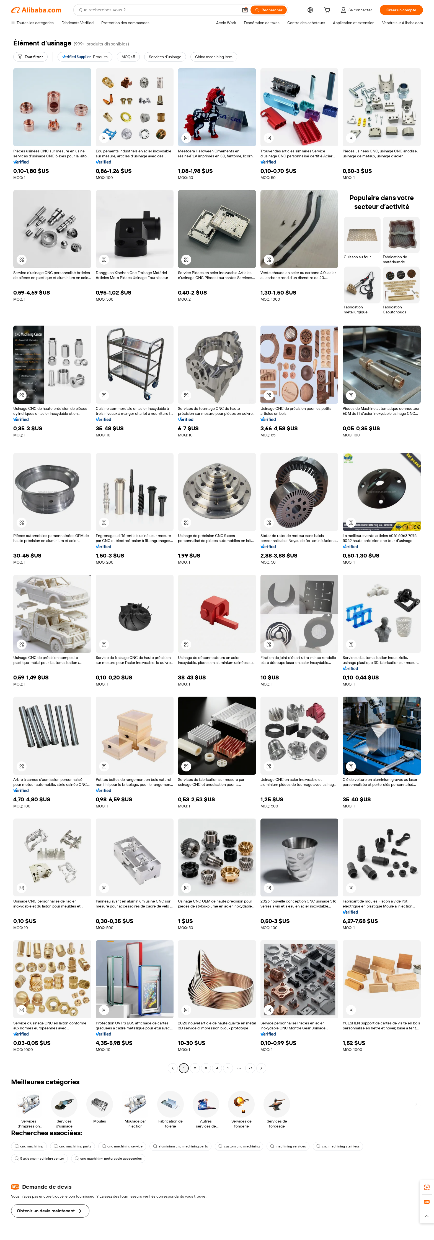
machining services (288, 1146)
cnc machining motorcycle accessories (108, 1158)
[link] (427, 1187)
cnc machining (29, 1146)
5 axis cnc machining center (39, 1158)
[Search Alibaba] (158, 10)
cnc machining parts (72, 1146)
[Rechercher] (268, 10)
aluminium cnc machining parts (180, 1146)
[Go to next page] (261, 1068)
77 (250, 1068)
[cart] (328, 11)
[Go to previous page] (173, 1068)
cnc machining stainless (338, 1146)
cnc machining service (122, 1146)
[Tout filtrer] (30, 57)
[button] (245, 10)
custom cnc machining (239, 1146)
